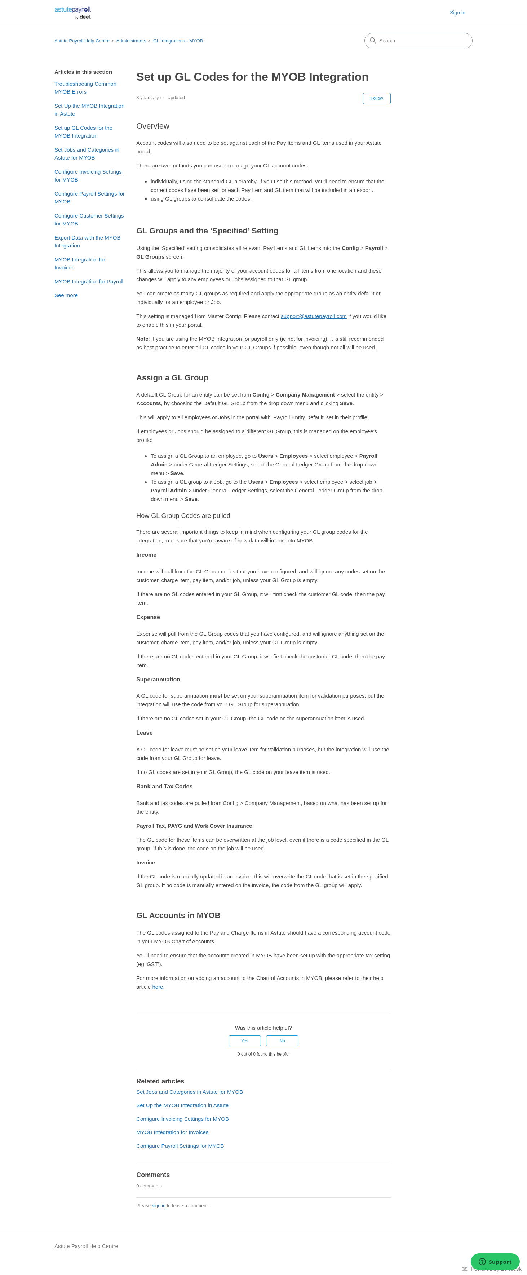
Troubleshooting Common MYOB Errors (85, 88)
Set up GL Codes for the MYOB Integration (83, 132)
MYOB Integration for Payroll (88, 281)
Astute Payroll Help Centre (82, 41)
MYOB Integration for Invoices (79, 263)
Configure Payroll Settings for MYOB (89, 198)
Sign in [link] (457, 12)
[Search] (418, 40)
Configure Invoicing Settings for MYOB (88, 176)
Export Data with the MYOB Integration (87, 241)
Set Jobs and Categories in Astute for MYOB (86, 154)
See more (66, 295)
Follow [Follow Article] (377, 98)
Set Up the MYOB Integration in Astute (89, 110)
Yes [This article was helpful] (244, 1040)
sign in (159, 1205)
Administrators (131, 41)
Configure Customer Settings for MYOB (89, 219)
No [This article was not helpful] (282, 1040)
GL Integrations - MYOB (178, 41)
